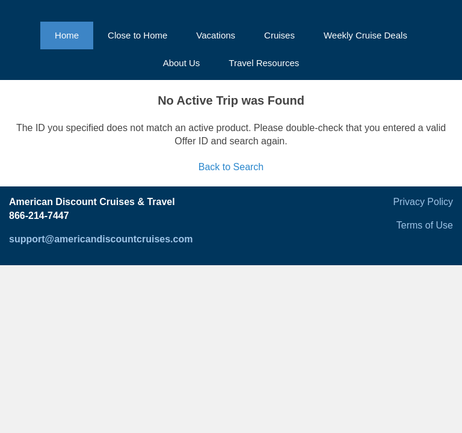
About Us (181, 63)
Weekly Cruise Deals (365, 35)
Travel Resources (264, 63)
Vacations (215, 35)
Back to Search (231, 167)
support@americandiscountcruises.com (100, 239)
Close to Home (137, 35)
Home (67, 35)
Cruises (279, 35)
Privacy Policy (423, 202)
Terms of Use (424, 225)
